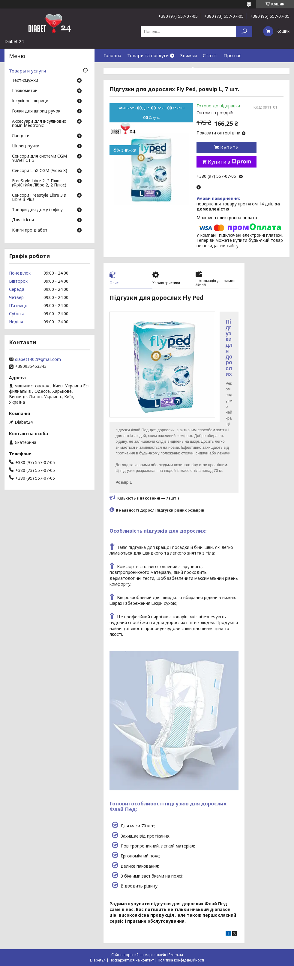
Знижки (188, 55)
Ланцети (20, 136)
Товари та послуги (148, 55)
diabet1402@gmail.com (38, 359)
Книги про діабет (29, 230)
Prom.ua (176, 954)
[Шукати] (244, 31)
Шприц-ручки (25, 146)
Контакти (261, 69)
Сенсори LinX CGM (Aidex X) (39, 170)
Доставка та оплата (126, 69)
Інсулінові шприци (30, 101)
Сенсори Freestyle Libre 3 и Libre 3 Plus (39, 197)
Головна (112, 55)
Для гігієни (23, 220)
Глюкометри (25, 90)
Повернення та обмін (178, 69)
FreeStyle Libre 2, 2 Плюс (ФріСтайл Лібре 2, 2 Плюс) (39, 183)
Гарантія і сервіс (226, 69)
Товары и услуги (27, 71)
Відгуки (112, 82)
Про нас (233, 55)
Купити (229, 147)
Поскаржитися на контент (132, 960)
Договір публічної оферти (156, 82)
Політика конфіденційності (181, 960)
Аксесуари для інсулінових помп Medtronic (39, 123)
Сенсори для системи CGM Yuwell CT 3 (39, 158)
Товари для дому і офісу (37, 210)
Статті (210, 55)
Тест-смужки (25, 80)
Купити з (229, 161)
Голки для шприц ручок (36, 111)
